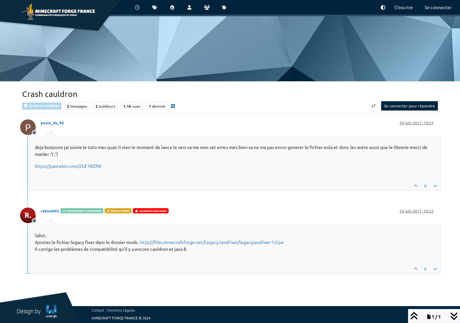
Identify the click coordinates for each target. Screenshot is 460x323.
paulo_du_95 (52, 122)
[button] (383, 7)
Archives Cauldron (42, 105)
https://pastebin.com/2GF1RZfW (68, 166)
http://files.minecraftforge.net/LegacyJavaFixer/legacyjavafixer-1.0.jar (212, 242)
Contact (98, 310)
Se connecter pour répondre (409, 105)
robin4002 (50, 210)
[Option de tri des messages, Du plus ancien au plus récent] (373, 105)
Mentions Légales (121, 310)
